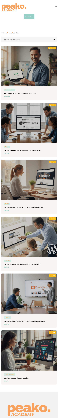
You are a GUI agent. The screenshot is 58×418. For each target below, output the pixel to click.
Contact (29, 17)
